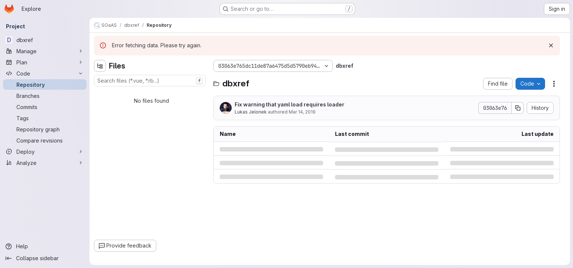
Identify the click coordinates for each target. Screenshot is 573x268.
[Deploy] (45, 151)
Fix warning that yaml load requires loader (289, 104)
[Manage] (45, 51)
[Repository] (45, 84)
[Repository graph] (45, 129)
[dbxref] (45, 40)
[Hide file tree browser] (100, 66)
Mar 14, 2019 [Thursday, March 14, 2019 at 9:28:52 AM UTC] (302, 112)
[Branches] (45, 95)
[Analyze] (45, 162)
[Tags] (45, 118)
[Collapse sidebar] (45, 258)
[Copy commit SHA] (518, 108)
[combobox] (150, 80)
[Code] (45, 73)
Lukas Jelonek (251, 112)
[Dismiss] (551, 45)
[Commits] (45, 107)
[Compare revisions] (45, 140)
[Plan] (45, 62)
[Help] (45, 246)
